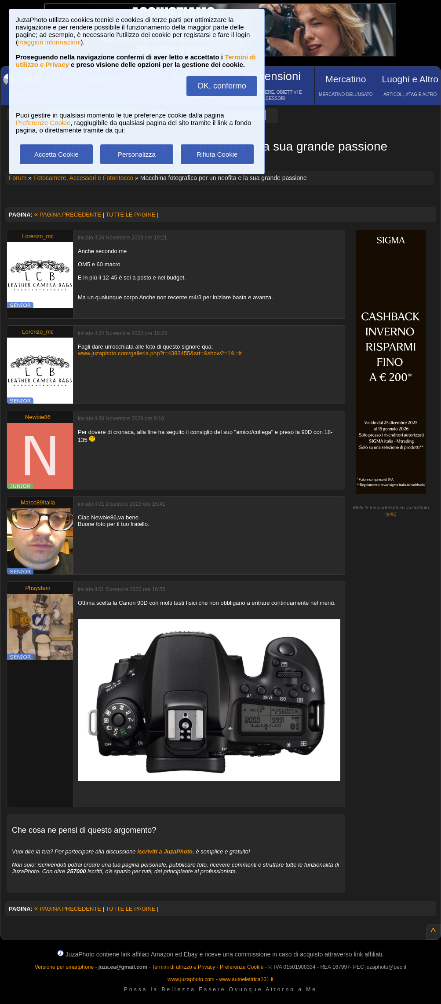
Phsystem (37, 588)
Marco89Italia (38, 502)
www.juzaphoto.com (191, 979)
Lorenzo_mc (38, 236)
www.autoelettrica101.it (246, 979)
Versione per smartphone (64, 967)
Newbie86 (38, 417)
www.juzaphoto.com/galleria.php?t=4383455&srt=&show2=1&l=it (160, 353)
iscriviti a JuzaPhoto (165, 851)
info (391, 514)
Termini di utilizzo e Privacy (183, 967)
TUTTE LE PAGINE (130, 214)
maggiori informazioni (49, 42)
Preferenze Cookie (43, 122)
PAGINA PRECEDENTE (67, 214)
